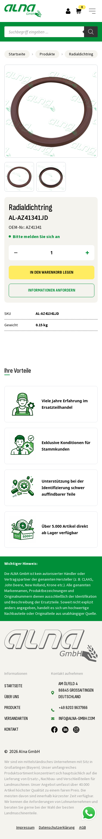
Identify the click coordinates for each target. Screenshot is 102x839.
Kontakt (11, 729)
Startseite (17, 54)
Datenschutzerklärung (57, 827)
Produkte (47, 54)
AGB (82, 827)
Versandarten (16, 718)
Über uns (11, 696)
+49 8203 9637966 (73, 707)
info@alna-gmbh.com (77, 718)
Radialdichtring (81, 54)
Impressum (25, 827)
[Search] (91, 31)
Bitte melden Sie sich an (36, 236)
